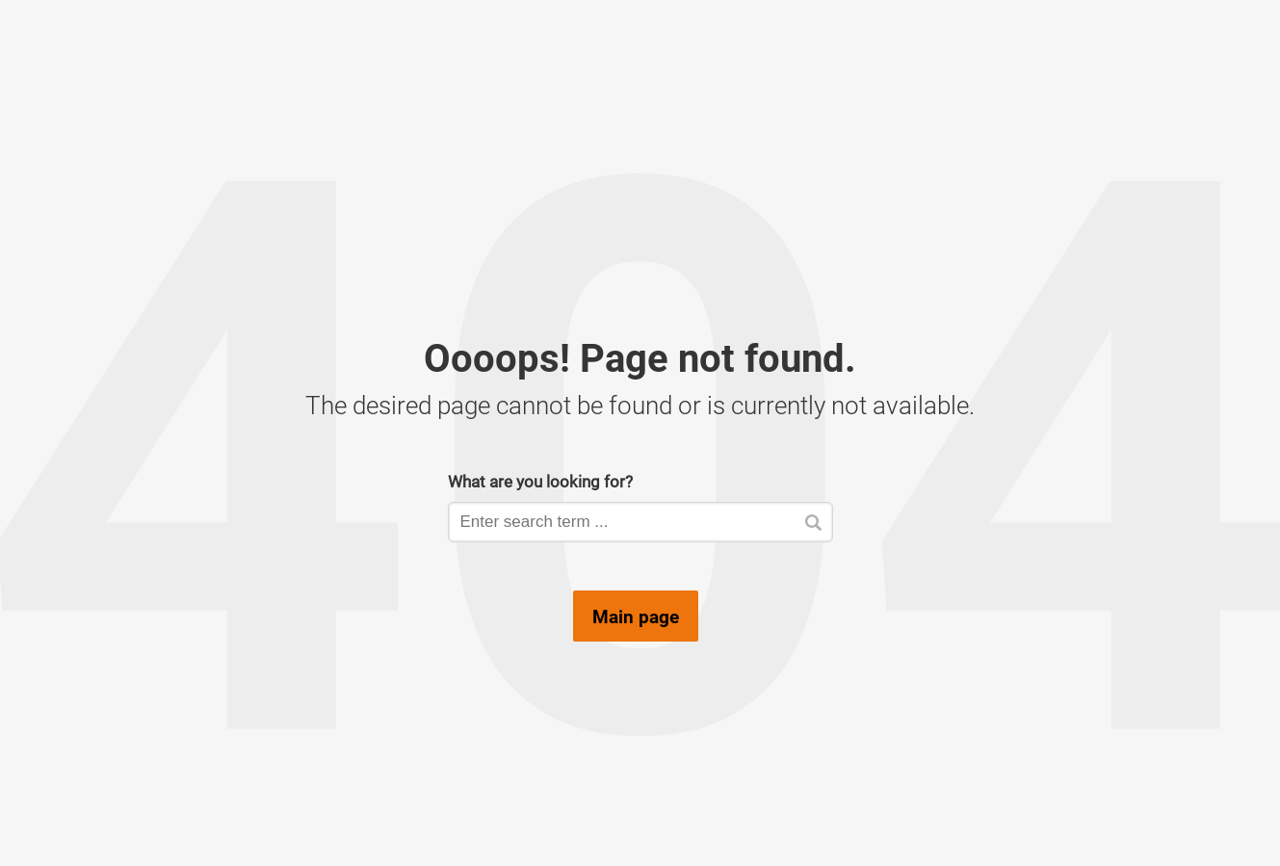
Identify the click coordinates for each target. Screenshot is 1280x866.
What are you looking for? (540, 481)
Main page (635, 616)
